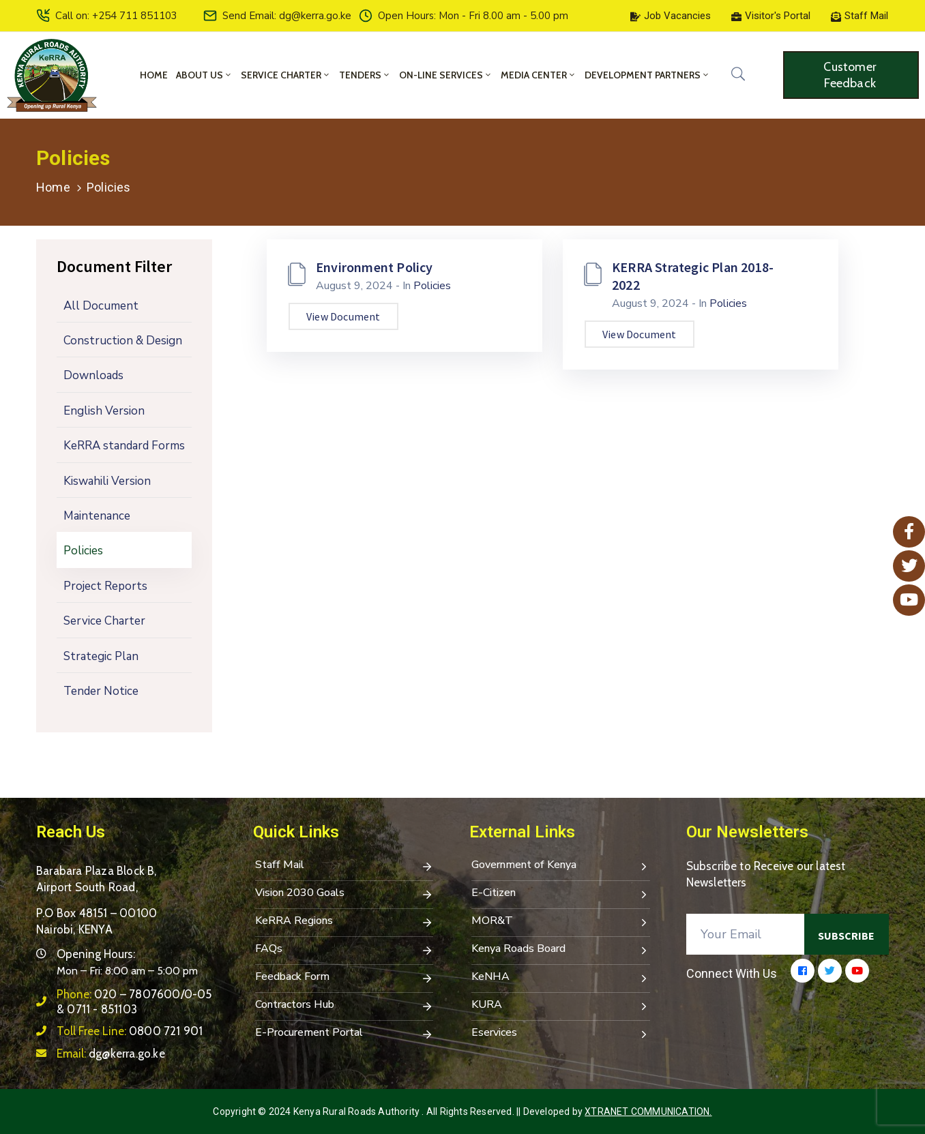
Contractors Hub (344, 1006)
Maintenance (96, 516)
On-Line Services (446, 75)
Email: (111, 1053)
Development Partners (647, 75)
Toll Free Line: (130, 1031)
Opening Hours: (96, 954)
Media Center (538, 75)
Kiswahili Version (107, 481)
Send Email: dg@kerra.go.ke (286, 16)
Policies (83, 550)
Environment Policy (374, 266)
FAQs (344, 950)
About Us (204, 75)
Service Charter (286, 75)
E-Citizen (560, 894)
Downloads (93, 375)
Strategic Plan (100, 656)
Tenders (365, 75)
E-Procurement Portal (344, 1034)
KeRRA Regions (344, 922)
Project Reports (105, 586)
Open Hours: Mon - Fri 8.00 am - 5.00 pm (473, 16)
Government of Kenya (560, 866)
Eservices (560, 1034)
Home (154, 75)
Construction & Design (122, 340)
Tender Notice (100, 691)
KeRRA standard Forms (124, 445)
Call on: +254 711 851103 (116, 16)
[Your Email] (745, 934)
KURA (560, 1006)
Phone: (134, 1001)
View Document (343, 316)
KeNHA (560, 978)
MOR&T (560, 922)
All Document (100, 306)
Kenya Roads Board (560, 950)
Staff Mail (344, 866)
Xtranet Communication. (648, 1111)
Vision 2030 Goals (344, 894)
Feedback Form (344, 978)
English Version (104, 411)
